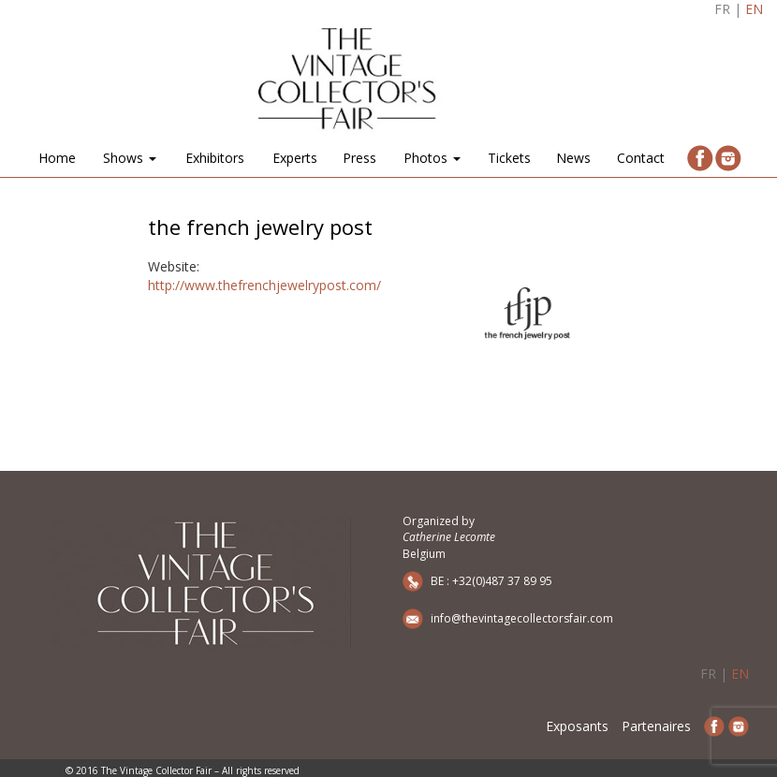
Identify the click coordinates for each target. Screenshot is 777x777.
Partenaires (656, 726)
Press (359, 158)
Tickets (509, 158)
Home (57, 158)
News (573, 158)
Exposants (577, 726)
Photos (432, 158)
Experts (294, 158)
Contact (641, 158)
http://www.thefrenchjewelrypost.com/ (264, 285)
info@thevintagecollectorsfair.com (522, 618)
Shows (129, 158)
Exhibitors (214, 158)
